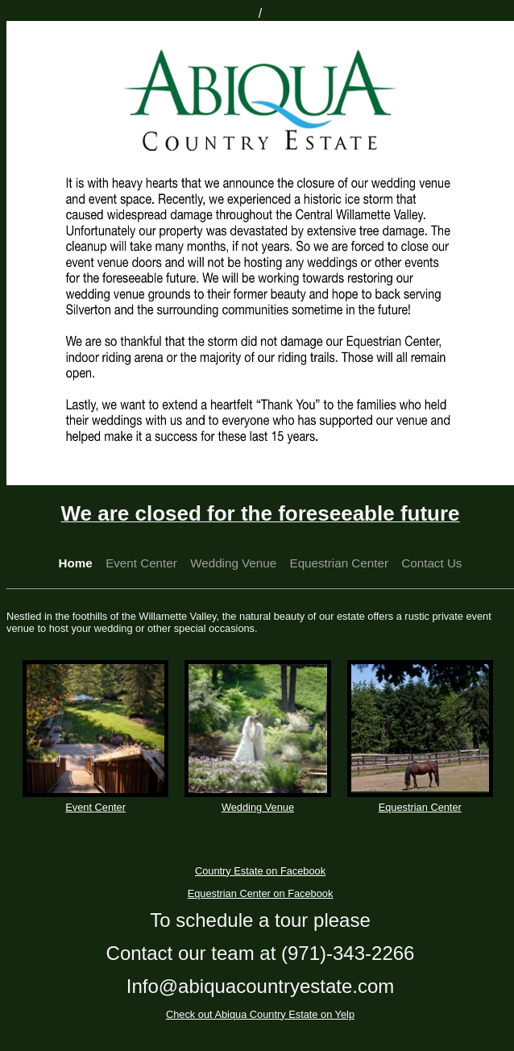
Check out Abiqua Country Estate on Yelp (260, 1014)
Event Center (141, 563)
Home (76, 563)
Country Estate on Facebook (260, 871)
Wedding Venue (233, 563)
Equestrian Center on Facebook (261, 893)
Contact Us (431, 563)
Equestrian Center (339, 563)
